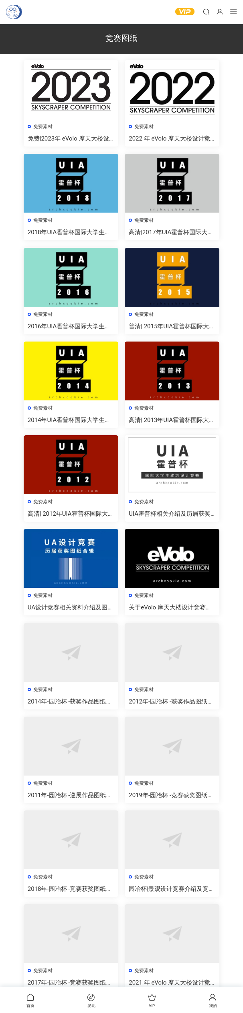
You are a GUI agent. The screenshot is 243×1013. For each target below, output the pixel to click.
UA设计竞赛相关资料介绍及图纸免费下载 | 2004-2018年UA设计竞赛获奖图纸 (69, 611)
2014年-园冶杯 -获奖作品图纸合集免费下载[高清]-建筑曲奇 (70, 706)
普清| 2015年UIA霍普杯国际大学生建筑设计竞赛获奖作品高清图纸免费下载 (172, 328)
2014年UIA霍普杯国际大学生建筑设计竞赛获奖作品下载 (69, 422)
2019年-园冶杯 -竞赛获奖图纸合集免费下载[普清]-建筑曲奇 (172, 800)
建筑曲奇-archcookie (14, 12)
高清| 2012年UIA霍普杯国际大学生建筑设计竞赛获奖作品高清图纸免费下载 (70, 517)
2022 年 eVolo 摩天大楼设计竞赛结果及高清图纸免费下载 (170, 139)
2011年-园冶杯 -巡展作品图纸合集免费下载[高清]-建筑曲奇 (70, 800)
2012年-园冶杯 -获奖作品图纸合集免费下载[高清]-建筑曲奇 (172, 706)
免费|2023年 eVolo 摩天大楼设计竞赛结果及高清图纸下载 (69, 139)
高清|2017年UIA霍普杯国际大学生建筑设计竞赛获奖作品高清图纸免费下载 (172, 233)
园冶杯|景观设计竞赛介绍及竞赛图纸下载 (169, 894)
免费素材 (43, 126)
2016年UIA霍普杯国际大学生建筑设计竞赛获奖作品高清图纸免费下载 (70, 328)
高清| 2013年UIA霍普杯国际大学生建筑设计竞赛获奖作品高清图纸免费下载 (172, 422)
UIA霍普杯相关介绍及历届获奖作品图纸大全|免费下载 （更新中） (170, 517)
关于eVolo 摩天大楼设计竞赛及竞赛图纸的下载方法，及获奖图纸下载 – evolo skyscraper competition (172, 611)
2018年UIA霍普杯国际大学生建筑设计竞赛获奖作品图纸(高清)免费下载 (69, 233)
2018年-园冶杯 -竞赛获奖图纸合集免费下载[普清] (70, 894)
